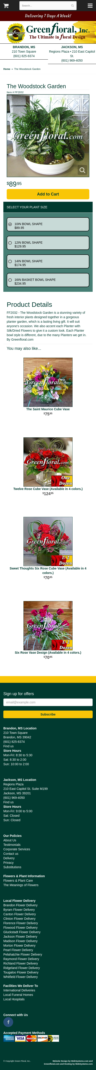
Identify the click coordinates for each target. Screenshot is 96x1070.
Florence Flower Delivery (20, 923)
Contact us (10, 853)
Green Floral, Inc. (48, 33)
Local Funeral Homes (18, 995)
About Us (9, 840)
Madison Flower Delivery (20, 941)
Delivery (9, 858)
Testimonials (12, 845)
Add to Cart (48, 194)
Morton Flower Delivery (19, 945)
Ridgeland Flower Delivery (21, 968)
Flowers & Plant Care (18, 880)
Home (6, 69)
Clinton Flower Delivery (19, 918)
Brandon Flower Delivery (20, 905)
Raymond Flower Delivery (21, 959)
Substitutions (12, 867)
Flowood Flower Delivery (20, 927)
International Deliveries (19, 990)
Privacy (8, 862)
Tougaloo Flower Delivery (20, 972)
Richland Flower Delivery (20, 963)
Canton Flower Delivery (19, 914)
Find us (8, 746)
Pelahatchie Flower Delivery (22, 954)
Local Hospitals (14, 999)
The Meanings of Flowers (20, 885)
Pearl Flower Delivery (18, 950)
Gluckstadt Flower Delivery (22, 932)
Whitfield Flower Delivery (20, 977)
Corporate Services (16, 849)
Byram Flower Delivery (19, 909)
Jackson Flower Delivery (20, 936)
